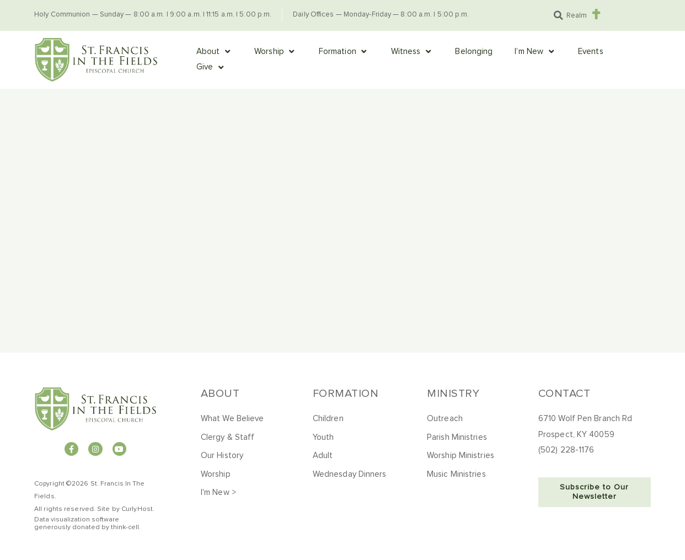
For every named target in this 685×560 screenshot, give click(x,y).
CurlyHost (137, 509)
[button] (558, 15)
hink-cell (126, 527)
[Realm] (596, 14)
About (220, 393)
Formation (346, 393)
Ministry (453, 393)
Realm (576, 15)
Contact (564, 393)
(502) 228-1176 (566, 450)
